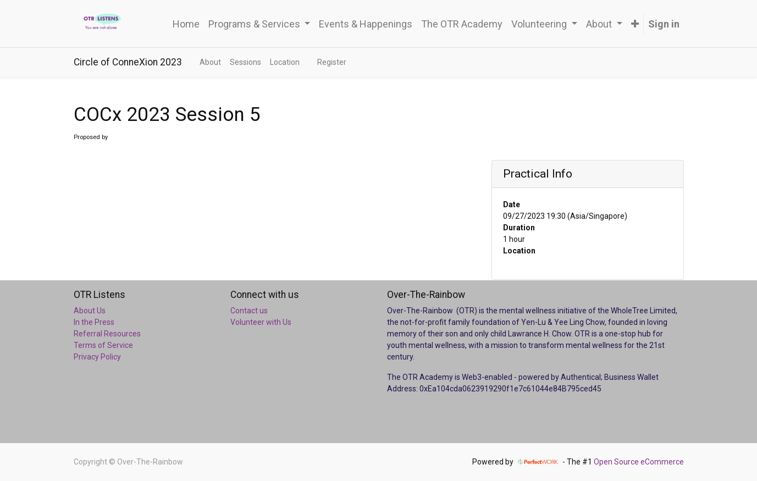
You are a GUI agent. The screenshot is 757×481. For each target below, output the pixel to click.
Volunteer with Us (260, 322)
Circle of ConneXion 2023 (128, 62)
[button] (635, 24)
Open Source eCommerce (639, 461)
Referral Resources (107, 333)
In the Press (94, 322)
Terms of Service (103, 345)
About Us (90, 310)
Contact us (249, 310)
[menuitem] (186, 24)
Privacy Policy (97, 356)
